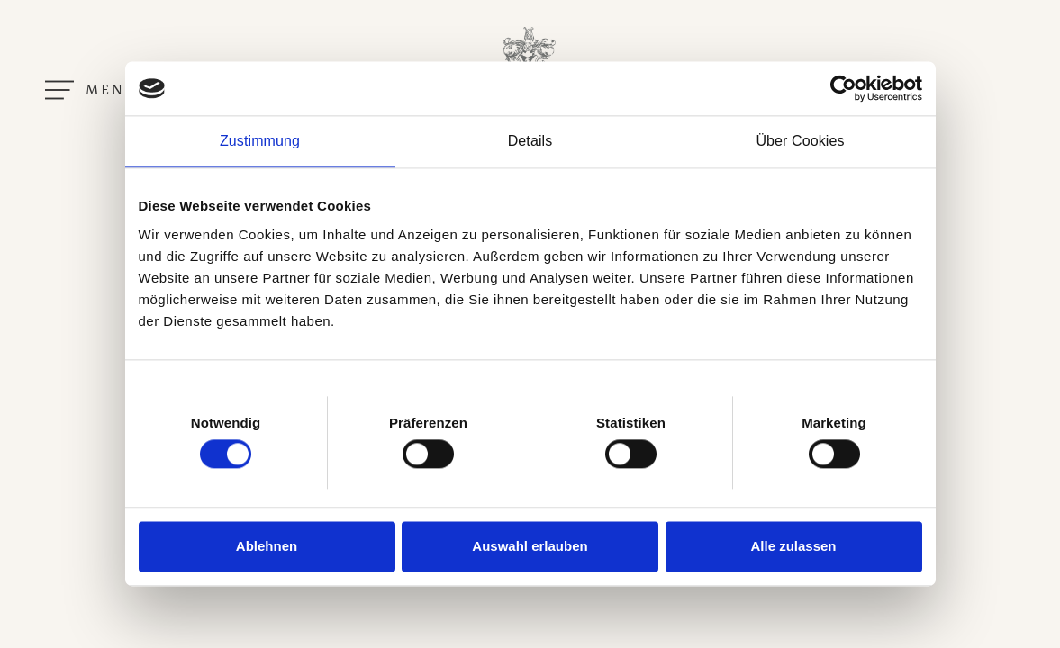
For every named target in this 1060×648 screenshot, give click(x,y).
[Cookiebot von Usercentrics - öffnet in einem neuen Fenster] (843, 88)
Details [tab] (530, 140)
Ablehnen (266, 546)
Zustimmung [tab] (260, 140)
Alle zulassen (793, 546)
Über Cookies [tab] (800, 140)
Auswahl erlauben (529, 546)
